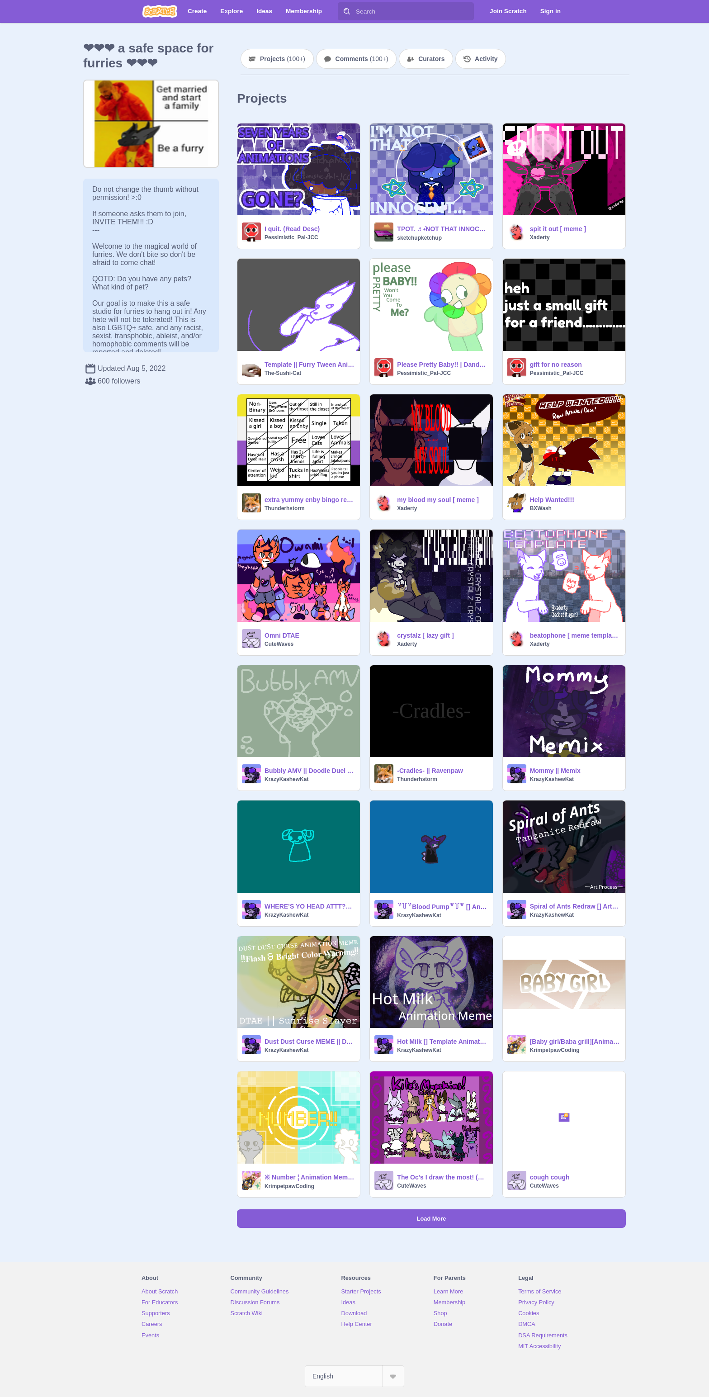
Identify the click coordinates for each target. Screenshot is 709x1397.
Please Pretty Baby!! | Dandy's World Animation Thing (442, 364)
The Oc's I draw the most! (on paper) (442, 1177)
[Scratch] (160, 11)
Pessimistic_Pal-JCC (291, 237)
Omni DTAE (282, 635)
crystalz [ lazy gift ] (425, 635)
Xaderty (540, 237)
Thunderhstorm (285, 508)
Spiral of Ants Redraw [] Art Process (575, 906)
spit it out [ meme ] (558, 228)
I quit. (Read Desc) (292, 228)
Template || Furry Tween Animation (309, 364)
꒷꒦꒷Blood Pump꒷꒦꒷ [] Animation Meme (442, 906)
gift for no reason (556, 364)
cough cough (550, 1177)
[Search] (347, 11)
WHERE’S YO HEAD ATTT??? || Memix (309, 906)
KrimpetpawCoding (555, 1050)
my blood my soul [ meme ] (437, 499)
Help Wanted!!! (552, 499)
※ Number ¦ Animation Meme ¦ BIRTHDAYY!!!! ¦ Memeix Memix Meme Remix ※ (309, 1177)
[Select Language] (354, 1376)
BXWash (541, 508)
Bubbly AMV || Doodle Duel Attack (309, 770)
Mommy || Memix (555, 770)
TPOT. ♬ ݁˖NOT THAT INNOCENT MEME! (442, 228)
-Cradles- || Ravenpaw (430, 770)
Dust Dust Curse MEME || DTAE (309, 1041)
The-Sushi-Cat (283, 373)
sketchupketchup (419, 238)
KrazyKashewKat (286, 779)
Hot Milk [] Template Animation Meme (442, 1041)
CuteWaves (279, 644)
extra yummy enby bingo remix (309, 499)
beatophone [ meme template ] (575, 635)
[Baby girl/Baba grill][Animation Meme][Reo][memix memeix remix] (575, 1041)
